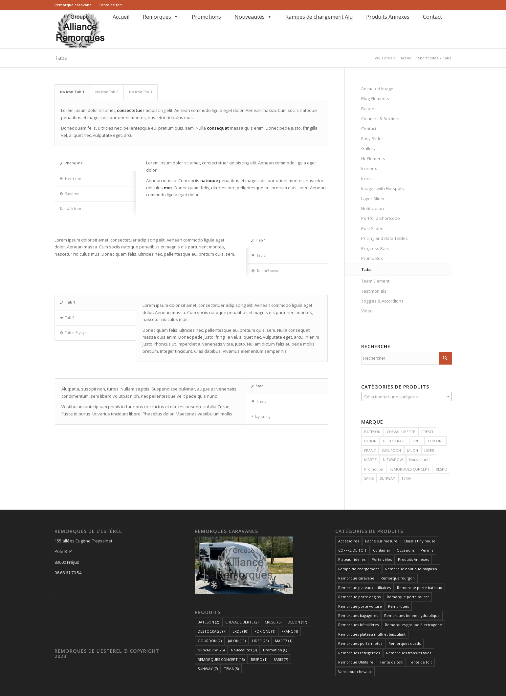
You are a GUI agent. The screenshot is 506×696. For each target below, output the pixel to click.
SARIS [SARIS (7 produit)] (369, 478)
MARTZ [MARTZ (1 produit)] (370, 459)
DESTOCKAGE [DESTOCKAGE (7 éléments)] (212, 631)
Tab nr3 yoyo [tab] (265, 270)
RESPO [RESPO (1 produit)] (441, 469)
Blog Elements (375, 98)
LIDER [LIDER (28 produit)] (429, 450)
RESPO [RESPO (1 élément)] (259, 659)
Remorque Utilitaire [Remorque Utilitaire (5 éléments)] (355, 662)
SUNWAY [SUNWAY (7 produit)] (387, 478)
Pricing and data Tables (384, 238)
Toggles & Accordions (382, 301)
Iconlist (368, 178)
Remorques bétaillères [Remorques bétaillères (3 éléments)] (358, 624)
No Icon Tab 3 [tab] (140, 92)
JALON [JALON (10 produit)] (412, 450)
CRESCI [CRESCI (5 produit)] (427, 431)
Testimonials (373, 291)
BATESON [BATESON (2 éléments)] (208, 622)
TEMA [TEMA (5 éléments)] (231, 668)
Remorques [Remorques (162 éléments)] (398, 606)
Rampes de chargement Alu (319, 16)
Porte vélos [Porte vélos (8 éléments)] (382, 559)
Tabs (61, 57)
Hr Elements (373, 158)
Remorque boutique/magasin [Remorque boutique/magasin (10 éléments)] (411, 568)
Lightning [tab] (261, 416)
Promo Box (372, 258)
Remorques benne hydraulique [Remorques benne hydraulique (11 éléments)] (412, 615)
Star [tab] (257, 386)
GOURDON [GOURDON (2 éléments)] (210, 640)
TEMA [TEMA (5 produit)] (406, 478)
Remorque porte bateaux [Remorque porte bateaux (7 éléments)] (419, 587)
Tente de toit (110, 4)
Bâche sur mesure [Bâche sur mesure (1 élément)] (381, 540)
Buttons (369, 109)
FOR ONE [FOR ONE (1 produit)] (436, 440)
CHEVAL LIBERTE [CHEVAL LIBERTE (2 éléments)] (241, 622)
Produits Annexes (387, 16)
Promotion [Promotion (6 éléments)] (275, 649)
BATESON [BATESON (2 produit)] (372, 431)
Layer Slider (373, 198)
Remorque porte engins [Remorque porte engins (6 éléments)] (359, 596)
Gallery (368, 148)
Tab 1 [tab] (258, 240)
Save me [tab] (69, 193)
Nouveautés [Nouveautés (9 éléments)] (244, 649)
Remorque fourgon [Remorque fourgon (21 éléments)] (398, 578)
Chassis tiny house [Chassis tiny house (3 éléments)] (419, 540)
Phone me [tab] (71, 163)
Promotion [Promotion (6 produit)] (373, 469)
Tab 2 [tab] (259, 255)
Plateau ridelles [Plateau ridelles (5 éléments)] (351, 559)
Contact (432, 16)
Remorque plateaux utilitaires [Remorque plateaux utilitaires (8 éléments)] (364, 587)
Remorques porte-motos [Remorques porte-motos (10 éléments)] (360, 643)
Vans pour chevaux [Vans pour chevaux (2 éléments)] (355, 671)
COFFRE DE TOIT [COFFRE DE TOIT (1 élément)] (352, 550)
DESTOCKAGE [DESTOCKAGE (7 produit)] (395, 440)
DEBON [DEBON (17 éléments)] (297, 622)
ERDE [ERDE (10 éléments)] (240, 631)
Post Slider (372, 228)
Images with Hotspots (382, 188)
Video (367, 311)
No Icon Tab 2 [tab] (106, 92)
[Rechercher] (111, 26)
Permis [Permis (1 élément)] (427, 550)
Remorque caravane (73, 4)
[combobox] (406, 396)
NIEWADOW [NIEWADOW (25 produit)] (393, 459)
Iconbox (369, 168)
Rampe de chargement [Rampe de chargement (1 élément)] (358, 568)
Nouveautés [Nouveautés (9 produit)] (419, 459)
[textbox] (406, 396)
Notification (372, 208)
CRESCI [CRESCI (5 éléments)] (273, 622)
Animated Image (377, 89)
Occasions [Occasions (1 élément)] (405, 550)
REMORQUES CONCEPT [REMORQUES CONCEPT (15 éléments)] (221, 659)
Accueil (121, 16)
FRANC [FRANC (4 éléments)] (289, 631)
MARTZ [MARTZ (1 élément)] (283, 640)
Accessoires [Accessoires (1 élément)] (348, 540)
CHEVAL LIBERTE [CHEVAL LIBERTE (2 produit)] (401, 431)
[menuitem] (75, 5)
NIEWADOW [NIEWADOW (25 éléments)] (211, 649)
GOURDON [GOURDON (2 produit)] (391, 450)
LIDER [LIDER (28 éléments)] (260, 640)
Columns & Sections (381, 118)
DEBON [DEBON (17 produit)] (370, 440)
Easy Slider (372, 138)
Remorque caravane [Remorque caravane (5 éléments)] (356, 578)
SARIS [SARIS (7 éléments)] (281, 659)
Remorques (160, 16)
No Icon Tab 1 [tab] (72, 92)
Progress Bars (375, 248)
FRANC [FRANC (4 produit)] (370, 450)
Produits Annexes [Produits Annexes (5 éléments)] (413, 559)
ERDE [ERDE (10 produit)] (417, 440)
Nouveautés (253, 16)
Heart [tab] (259, 401)
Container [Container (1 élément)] (381, 550)
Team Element (375, 281)
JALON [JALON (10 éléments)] (237, 640)
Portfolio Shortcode (380, 218)
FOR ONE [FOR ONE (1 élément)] (264, 631)
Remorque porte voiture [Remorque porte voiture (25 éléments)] (360, 606)
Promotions (206, 16)
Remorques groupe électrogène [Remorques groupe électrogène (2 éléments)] (413, 624)
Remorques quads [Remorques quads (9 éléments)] (404, 643)
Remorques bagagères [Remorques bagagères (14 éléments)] (358, 615)
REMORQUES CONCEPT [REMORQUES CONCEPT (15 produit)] (409, 469)
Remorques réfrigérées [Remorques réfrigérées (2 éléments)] (359, 652)
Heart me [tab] (70, 178)
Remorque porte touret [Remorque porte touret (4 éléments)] (408, 596)
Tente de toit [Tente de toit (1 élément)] (391, 662)
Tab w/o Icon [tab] (70, 208)
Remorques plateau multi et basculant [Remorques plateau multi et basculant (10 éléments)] (372, 634)
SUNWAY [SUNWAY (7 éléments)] (208, 668)
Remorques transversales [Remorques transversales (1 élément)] (408, 652)
